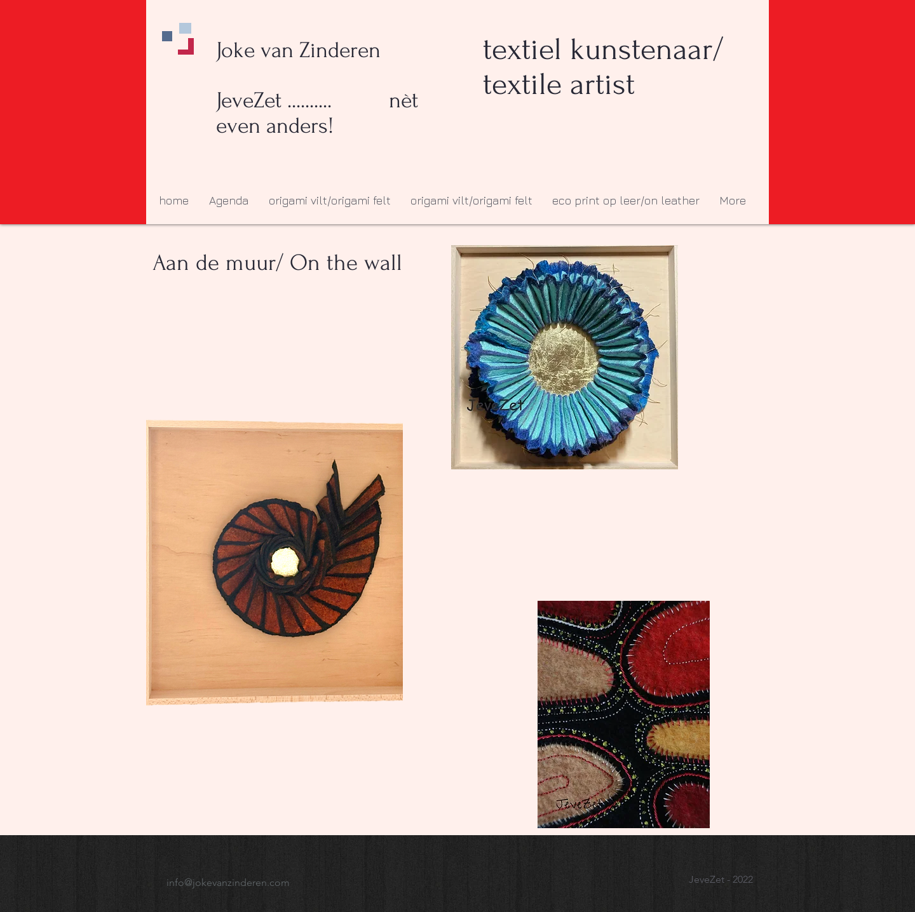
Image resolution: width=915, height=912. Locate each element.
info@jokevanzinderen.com (228, 882)
